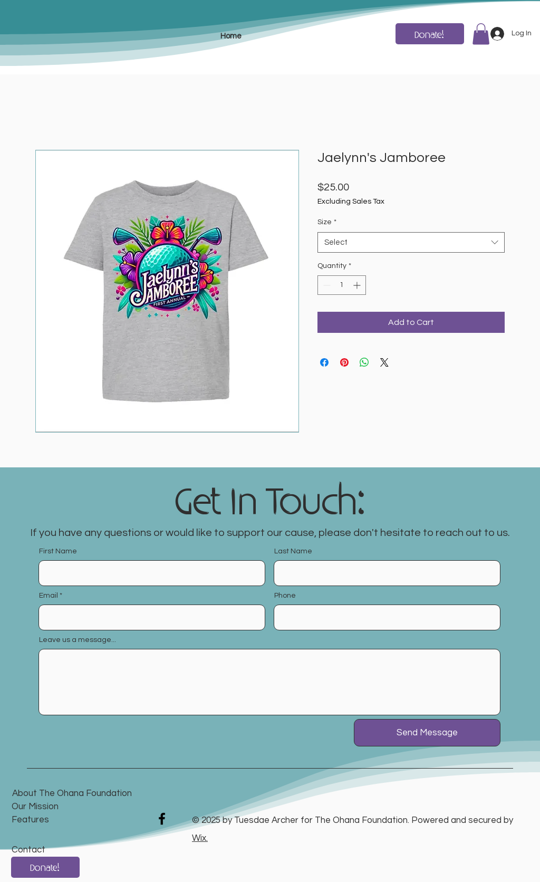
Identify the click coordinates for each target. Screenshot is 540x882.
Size (326, 222)
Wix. (200, 838)
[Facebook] (162, 819)
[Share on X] (384, 362)
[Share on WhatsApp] (364, 362)
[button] (481, 34)
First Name (58, 551)
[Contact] (61, 851)
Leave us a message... (77, 640)
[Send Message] (427, 732)
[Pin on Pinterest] (344, 362)
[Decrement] (325, 285)
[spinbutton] (341, 285)
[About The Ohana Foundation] (72, 794)
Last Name (293, 551)
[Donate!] (430, 33)
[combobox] (411, 242)
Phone (285, 595)
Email (48, 595)
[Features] (87, 820)
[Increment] (357, 285)
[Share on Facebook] (324, 362)
